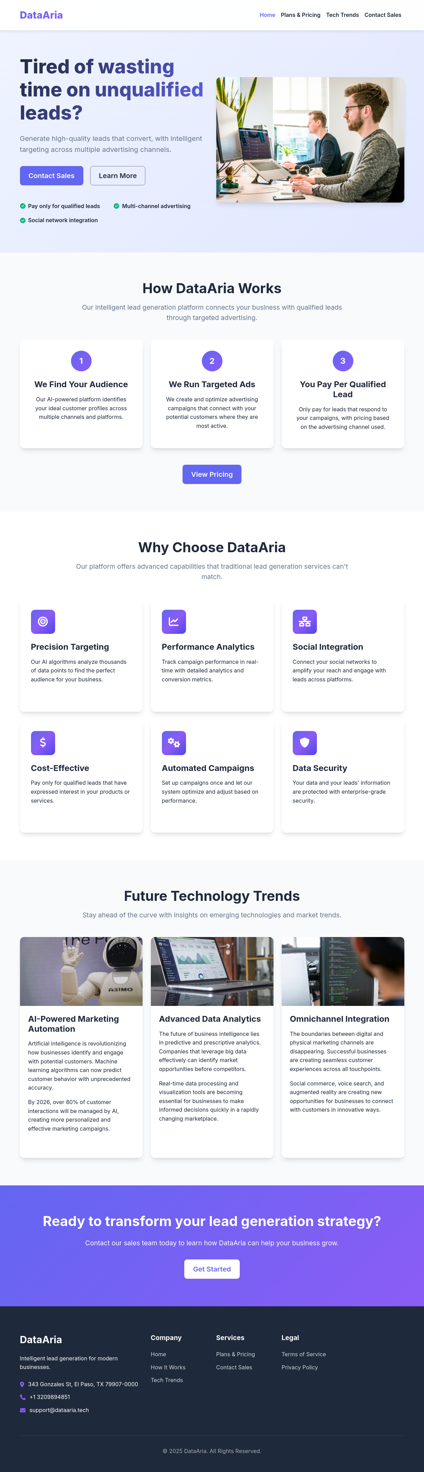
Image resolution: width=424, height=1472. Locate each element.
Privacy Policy (300, 1367)
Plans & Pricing (300, 14)
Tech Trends (342, 14)
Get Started (212, 1269)
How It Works (168, 1367)
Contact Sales (382, 14)
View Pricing (212, 474)
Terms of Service (304, 1354)
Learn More (118, 176)
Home (268, 14)
